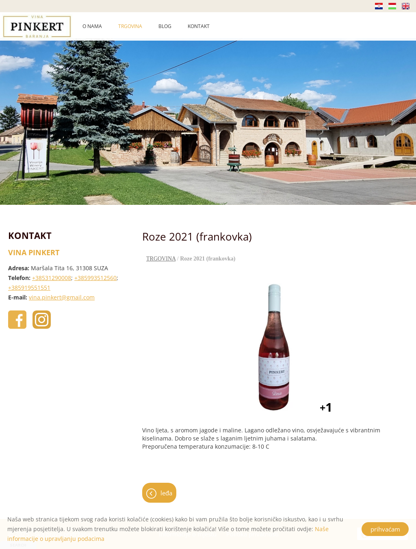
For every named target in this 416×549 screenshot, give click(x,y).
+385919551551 (29, 287)
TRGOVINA (130, 26)
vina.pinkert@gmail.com (62, 297)
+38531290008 (51, 278)
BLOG (164, 26)
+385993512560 (95, 278)
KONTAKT (199, 26)
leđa (166, 493)
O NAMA (92, 26)
